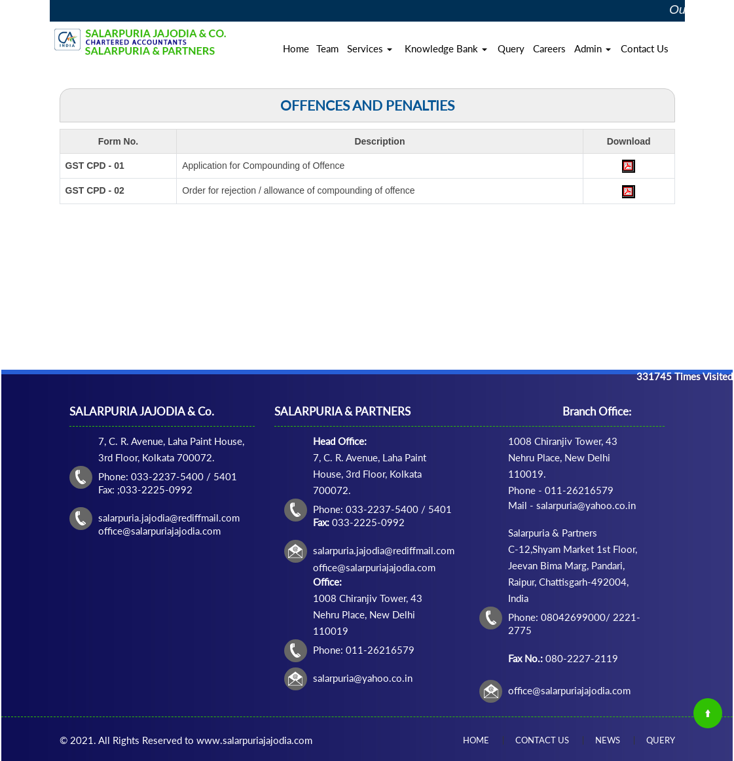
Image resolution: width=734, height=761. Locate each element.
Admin (592, 48)
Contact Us (645, 48)
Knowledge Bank (446, 48)
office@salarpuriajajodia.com (569, 690)
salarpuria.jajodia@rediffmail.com (383, 550)
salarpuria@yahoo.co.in (363, 678)
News (607, 740)
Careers (549, 48)
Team (327, 48)
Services (369, 48)
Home (296, 48)
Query (511, 48)
